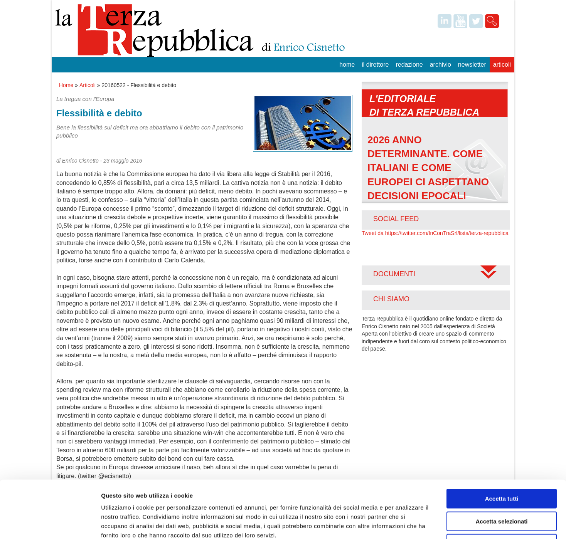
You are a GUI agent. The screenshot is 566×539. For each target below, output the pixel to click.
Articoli (502, 64)
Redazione (409, 64)
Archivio (440, 64)
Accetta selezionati (501, 467)
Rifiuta (502, 490)
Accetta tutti (502, 445)
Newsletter (472, 64)
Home (347, 64)
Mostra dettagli (405, 524)
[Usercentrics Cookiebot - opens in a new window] (50, 524)
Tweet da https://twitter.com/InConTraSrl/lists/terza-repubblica (435, 233)
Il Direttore (375, 64)
